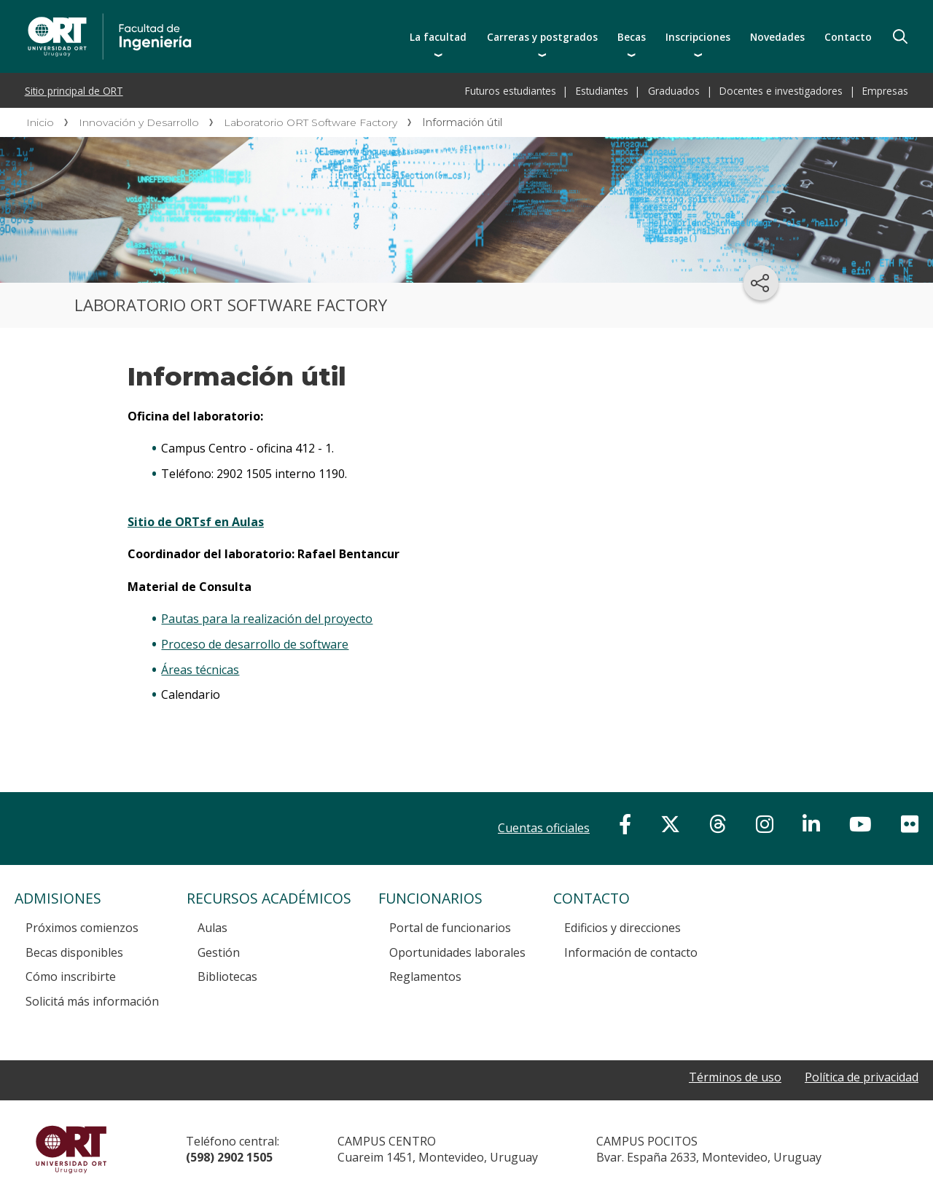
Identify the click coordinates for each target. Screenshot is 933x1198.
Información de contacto (631, 952)
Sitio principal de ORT (74, 91)
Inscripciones (697, 37)
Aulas (212, 928)
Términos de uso (735, 1078)
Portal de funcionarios (450, 928)
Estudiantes (602, 91)
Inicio (40, 122)
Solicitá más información (92, 1001)
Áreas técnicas (200, 670)
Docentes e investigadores (781, 91)
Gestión (219, 952)
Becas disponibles (74, 952)
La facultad (438, 37)
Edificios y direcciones (622, 928)
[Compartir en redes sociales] (760, 282)
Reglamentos (425, 976)
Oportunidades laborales (457, 952)
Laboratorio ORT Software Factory (310, 122)
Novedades (777, 37)
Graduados (674, 91)
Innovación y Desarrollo (139, 122)
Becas (631, 37)
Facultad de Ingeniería (242, 16)
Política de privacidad (861, 1078)
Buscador (900, 36)
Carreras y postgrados (542, 37)
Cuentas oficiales (544, 828)
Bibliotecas (227, 976)
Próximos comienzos (82, 928)
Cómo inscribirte (71, 976)
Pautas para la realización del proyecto (266, 619)
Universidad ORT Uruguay (71, 1149)
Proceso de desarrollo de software (254, 644)
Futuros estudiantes (510, 91)
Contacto (848, 37)
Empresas (885, 91)
